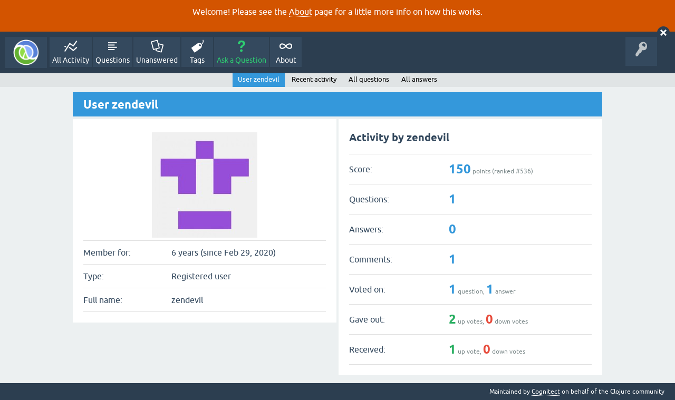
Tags (197, 60)
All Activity (70, 60)
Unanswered (157, 60)
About (300, 11)
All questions (369, 79)
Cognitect (546, 391)
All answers (419, 79)
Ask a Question (241, 60)
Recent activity (314, 79)
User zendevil (258, 79)
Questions (112, 60)
